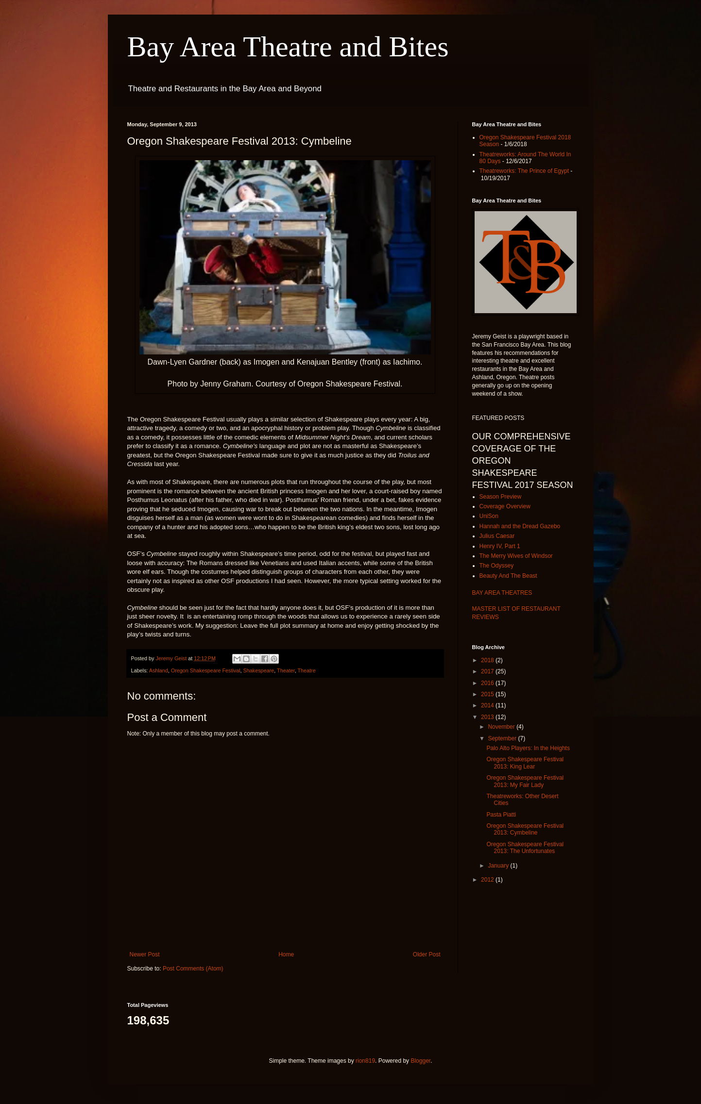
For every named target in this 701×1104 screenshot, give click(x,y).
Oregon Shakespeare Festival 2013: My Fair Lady (525, 781)
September (503, 738)
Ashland (158, 670)
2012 (488, 879)
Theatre (307, 670)
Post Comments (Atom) (193, 968)
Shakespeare (258, 670)
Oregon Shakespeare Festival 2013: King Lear (525, 762)
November (502, 726)
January (499, 865)
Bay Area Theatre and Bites (288, 47)
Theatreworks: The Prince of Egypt (524, 170)
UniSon (488, 516)
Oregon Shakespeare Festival (205, 670)
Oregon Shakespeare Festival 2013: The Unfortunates (525, 847)
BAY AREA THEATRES (502, 592)
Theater (286, 670)
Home (286, 954)
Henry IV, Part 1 (499, 546)
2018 (488, 660)
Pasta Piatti (501, 814)
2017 (488, 671)
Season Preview (500, 496)
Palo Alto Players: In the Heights (527, 748)
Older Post (427, 954)
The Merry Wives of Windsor (516, 555)
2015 (488, 694)
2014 (488, 705)
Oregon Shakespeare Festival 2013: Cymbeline (525, 829)
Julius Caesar (497, 536)
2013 (488, 717)
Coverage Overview (504, 506)
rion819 (365, 1060)
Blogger (420, 1060)
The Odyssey (496, 565)
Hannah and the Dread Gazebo (520, 526)
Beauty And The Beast (508, 575)
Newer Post (145, 954)
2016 (488, 683)
